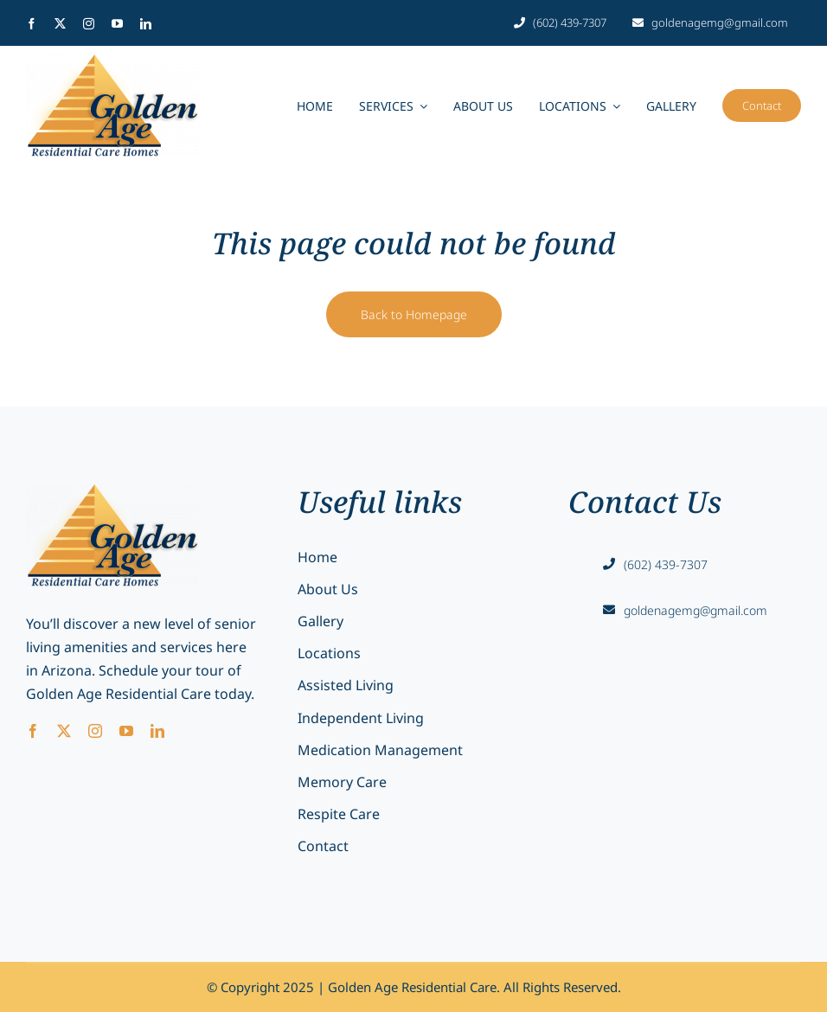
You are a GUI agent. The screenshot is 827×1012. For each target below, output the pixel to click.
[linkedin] (145, 23)
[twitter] (60, 23)
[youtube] (117, 23)
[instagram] (88, 23)
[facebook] (31, 23)
